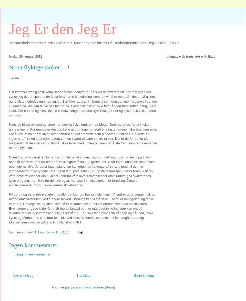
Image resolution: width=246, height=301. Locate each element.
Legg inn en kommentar (32, 254)
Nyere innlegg (23, 275)
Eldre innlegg (144, 275)
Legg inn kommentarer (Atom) (93, 287)
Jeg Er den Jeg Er (63, 28)
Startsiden (83, 275)
